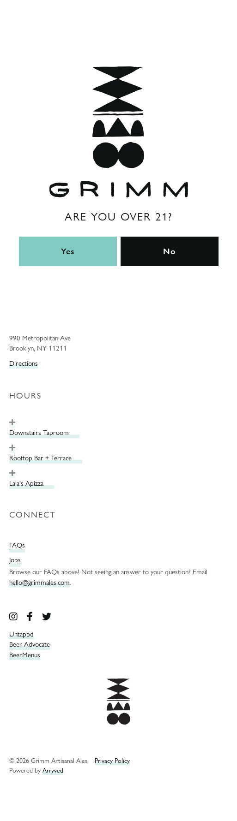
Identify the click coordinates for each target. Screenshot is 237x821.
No (169, 251)
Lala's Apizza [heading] (26, 483)
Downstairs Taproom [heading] (39, 432)
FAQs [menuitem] (17, 545)
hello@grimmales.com (39, 582)
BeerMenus (24, 655)
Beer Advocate (29, 644)
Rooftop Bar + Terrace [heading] (40, 458)
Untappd (21, 634)
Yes (68, 251)
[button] (12, 422)
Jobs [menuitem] (15, 560)
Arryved (53, 770)
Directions (23, 363)
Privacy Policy (112, 760)
